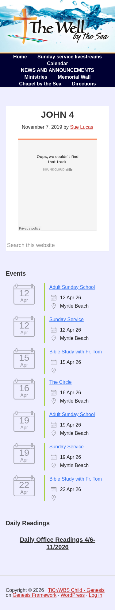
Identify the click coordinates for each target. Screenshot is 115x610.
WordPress (73, 595)
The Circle (60, 382)
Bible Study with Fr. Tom (75, 351)
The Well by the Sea (58, 26)
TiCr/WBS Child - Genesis (76, 590)
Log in (95, 595)
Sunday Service (66, 319)
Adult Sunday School (72, 287)
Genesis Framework (34, 595)
